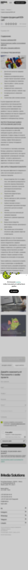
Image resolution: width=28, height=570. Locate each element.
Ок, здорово (14, 291)
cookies (18, 282)
